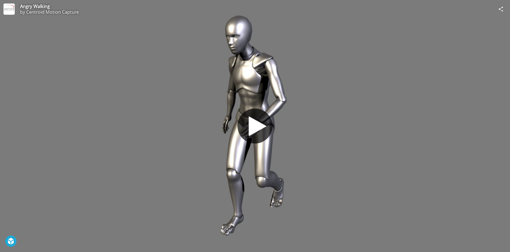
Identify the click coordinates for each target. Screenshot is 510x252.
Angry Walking (35, 6)
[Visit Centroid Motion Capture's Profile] (9, 9)
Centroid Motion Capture (52, 12)
